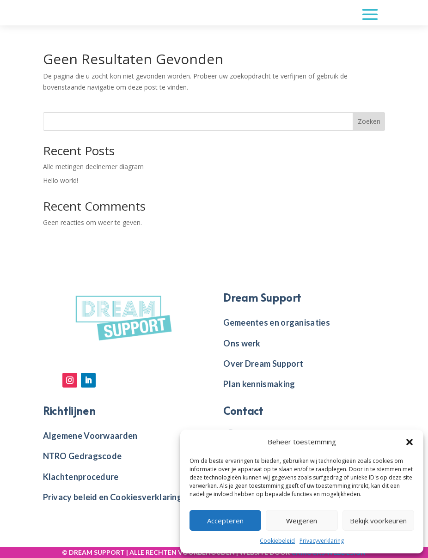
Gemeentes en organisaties (276, 322)
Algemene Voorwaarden (90, 436)
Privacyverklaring (322, 541)
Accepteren (225, 520)
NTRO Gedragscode (82, 456)
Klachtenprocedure (81, 477)
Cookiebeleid (277, 541)
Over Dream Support (263, 363)
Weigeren (301, 520)
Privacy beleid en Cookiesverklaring (113, 497)
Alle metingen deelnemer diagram (93, 166)
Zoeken (369, 121)
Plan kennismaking (259, 384)
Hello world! (60, 180)
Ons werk (241, 343)
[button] (409, 442)
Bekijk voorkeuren (378, 520)
